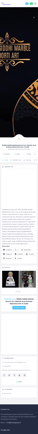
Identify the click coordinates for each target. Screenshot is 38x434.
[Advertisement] (19, 189)
